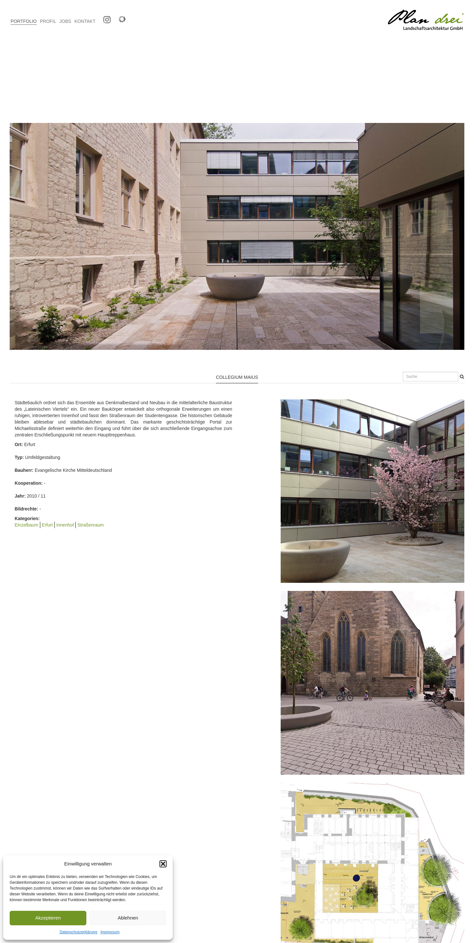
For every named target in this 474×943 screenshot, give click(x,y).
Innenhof (65, 525)
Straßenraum (90, 525)
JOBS (65, 21)
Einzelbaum (26, 525)
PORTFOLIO (24, 21)
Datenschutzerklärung (78, 932)
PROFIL (48, 21)
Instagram (105, 17)
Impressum (110, 932)
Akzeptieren (48, 917)
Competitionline (120, 17)
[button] (163, 864)
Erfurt (47, 525)
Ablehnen (128, 917)
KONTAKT (84, 21)
